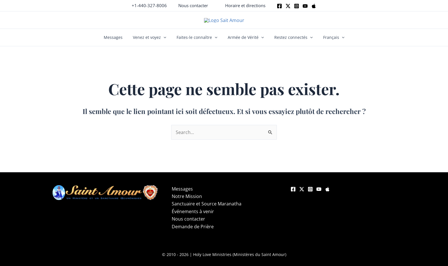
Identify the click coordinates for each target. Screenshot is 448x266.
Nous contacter (188, 223)
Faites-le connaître (198, 41)
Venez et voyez (152, 41)
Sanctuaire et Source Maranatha (206, 208)
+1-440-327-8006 (149, 5)
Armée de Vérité (245, 41)
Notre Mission (187, 200)
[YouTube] (318, 193)
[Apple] (313, 6)
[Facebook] (279, 6)
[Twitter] (288, 6)
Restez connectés (290, 41)
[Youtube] (305, 6)
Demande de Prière (193, 230)
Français (328, 41)
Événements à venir (193, 215)
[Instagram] (296, 6)
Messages (118, 41)
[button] (193, 5)
